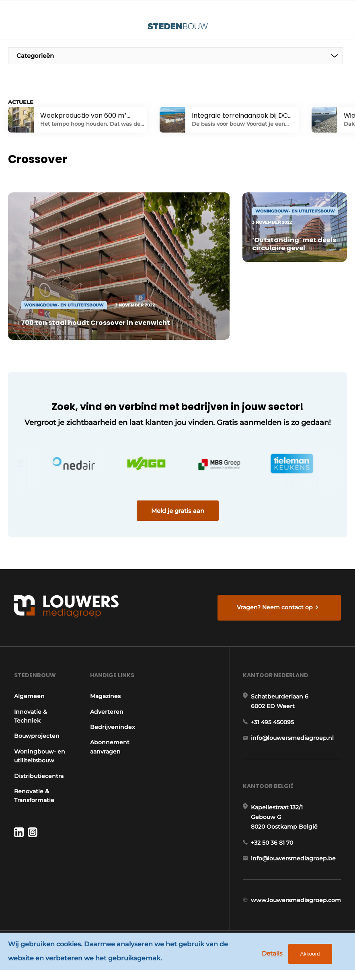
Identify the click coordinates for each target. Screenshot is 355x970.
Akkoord (310, 954)
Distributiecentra (39, 776)
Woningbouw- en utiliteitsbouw (39, 756)
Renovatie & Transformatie (34, 796)
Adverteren (106, 711)
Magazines (105, 696)
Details (272, 953)
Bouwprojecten (37, 735)
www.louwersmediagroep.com (296, 900)
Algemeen (29, 696)
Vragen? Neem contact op (275, 607)
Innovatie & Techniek (30, 716)
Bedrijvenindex (112, 727)
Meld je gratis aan (177, 511)
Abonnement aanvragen (109, 747)
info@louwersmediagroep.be (293, 858)
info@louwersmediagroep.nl (292, 737)
